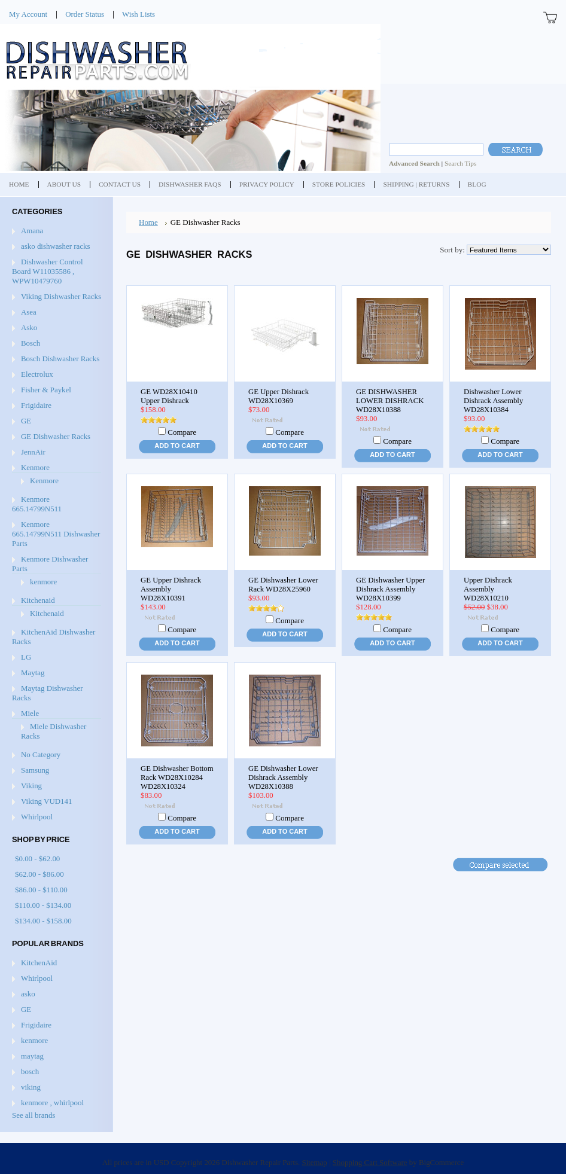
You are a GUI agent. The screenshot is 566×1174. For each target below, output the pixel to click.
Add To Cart (176, 445)
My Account (28, 14)
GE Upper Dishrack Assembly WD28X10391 (171, 589)
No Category (40, 754)
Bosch (30, 343)
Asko (29, 327)
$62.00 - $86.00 (39, 874)
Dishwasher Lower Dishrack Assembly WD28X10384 (493, 401)
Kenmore (35, 467)
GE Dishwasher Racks (55, 436)
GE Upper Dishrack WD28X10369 (278, 396)
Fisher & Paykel (46, 389)
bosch (30, 1071)
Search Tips (460, 163)
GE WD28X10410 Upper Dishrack (169, 396)
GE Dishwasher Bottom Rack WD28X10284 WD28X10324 (177, 777)
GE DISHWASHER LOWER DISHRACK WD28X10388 (390, 401)
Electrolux (37, 374)
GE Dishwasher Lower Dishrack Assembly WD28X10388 (283, 777)
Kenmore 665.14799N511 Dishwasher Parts (56, 534)
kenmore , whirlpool (52, 1102)
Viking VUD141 (46, 801)
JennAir (33, 451)
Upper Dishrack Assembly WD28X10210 (488, 589)
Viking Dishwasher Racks (61, 296)
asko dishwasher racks (55, 246)
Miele (30, 713)
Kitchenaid (38, 600)
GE (26, 420)
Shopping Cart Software (370, 1162)
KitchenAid (39, 962)
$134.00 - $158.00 (43, 920)
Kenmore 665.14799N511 (37, 504)
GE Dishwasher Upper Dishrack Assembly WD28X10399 (390, 589)
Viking (31, 785)
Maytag (32, 672)
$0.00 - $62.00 (37, 858)
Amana (32, 230)
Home (148, 222)
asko (28, 993)
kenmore (43, 581)
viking (31, 1086)
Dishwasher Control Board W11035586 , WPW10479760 (47, 271)
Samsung (35, 770)
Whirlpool (37, 816)
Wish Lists (138, 14)
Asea (28, 311)
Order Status (84, 14)
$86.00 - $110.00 (41, 889)
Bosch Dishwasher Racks (60, 358)
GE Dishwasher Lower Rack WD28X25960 (283, 584)
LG (26, 656)
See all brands (33, 1115)
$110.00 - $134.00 (43, 905)
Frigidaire (36, 405)
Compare (182, 432)
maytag (32, 1055)
